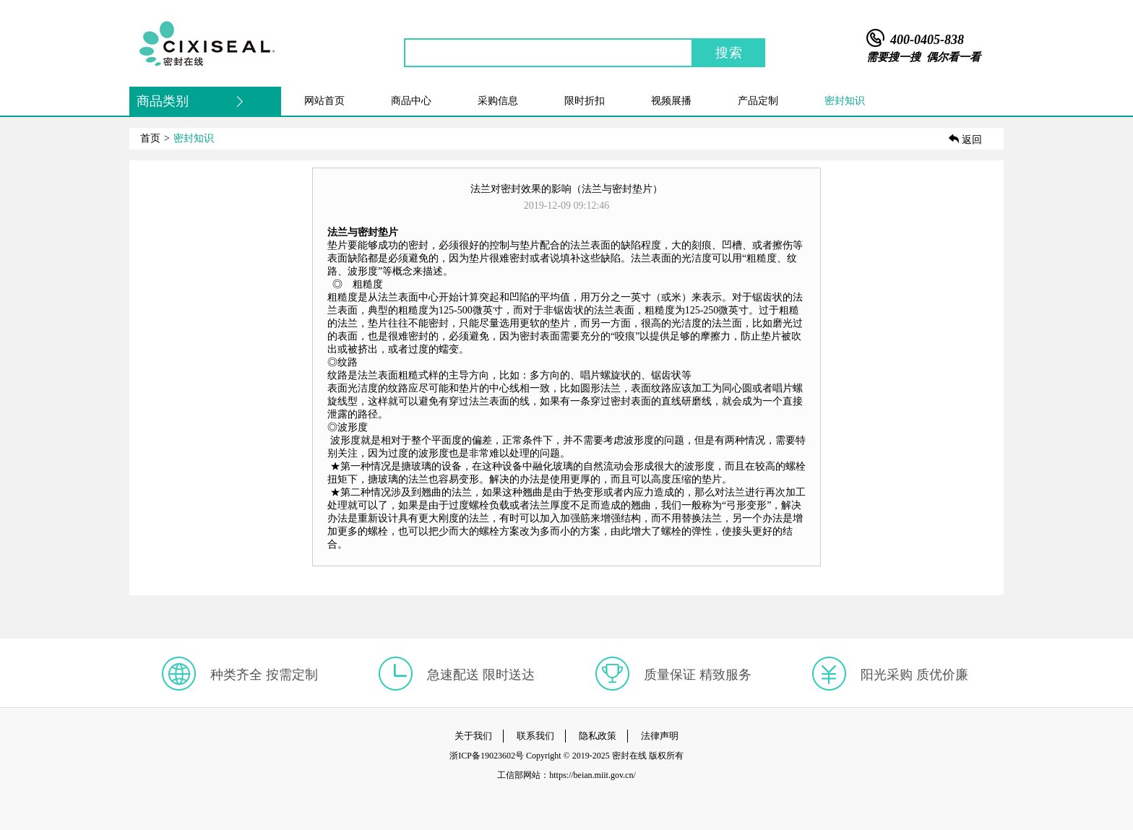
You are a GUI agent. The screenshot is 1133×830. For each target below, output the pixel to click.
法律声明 (659, 735)
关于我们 (473, 735)
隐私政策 (597, 735)
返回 (965, 139)
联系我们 (535, 735)
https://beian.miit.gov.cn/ (592, 775)
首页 (150, 138)
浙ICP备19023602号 (486, 756)
